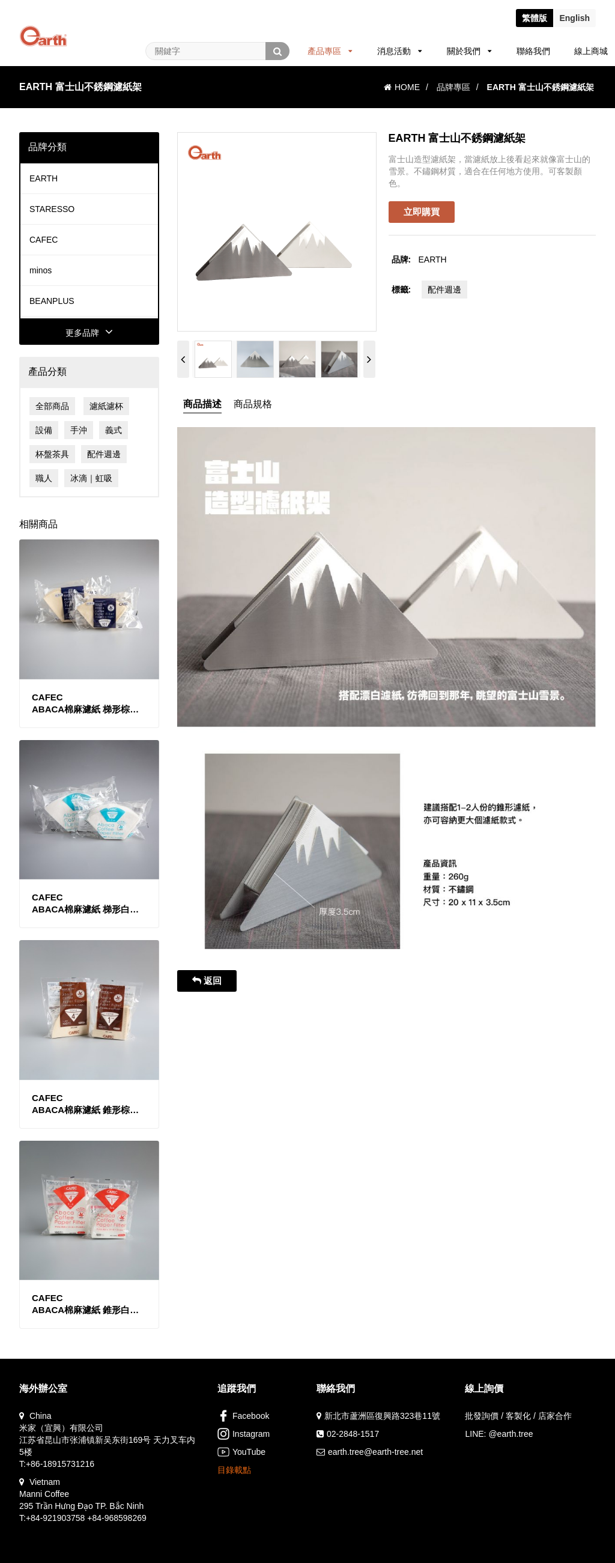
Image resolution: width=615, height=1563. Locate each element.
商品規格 (253, 404)
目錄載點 (234, 1470)
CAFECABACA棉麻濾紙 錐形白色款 (85, 1304)
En (574, 18)
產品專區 (330, 51)
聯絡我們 (533, 51)
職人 (43, 478)
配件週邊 (104, 454)
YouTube (241, 1452)
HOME (402, 87)
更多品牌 (89, 333)
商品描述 (202, 404)
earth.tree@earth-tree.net (375, 1452)
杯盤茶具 (52, 454)
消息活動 (399, 51)
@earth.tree (510, 1434)
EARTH (43, 178)
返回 (207, 981)
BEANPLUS (51, 301)
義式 (113, 430)
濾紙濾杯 (106, 406)
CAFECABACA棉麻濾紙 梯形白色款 (85, 903)
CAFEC (43, 239)
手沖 (78, 430)
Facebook (243, 1416)
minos (40, 270)
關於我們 (469, 51)
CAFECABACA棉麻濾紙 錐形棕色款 (85, 1104)
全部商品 (52, 406)
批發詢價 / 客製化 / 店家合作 (518, 1416)
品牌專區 (453, 87)
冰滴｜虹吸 (91, 478)
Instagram (243, 1434)
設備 (43, 430)
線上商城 (591, 51)
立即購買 (422, 212)
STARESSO (51, 209)
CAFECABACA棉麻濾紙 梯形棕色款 (85, 703)
